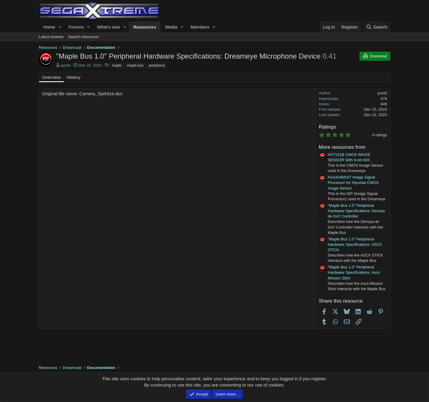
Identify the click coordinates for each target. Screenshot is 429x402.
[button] (60, 26)
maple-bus (135, 65)
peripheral (157, 65)
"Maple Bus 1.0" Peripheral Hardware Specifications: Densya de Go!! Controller (356, 210)
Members (200, 26)
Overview (51, 77)
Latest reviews (51, 37)
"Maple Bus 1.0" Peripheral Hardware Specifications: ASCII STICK (355, 244)
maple (117, 65)
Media (171, 26)
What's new (108, 26)
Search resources (83, 37)
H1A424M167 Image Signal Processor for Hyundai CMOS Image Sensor (353, 182)
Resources (144, 26)
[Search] (376, 26)
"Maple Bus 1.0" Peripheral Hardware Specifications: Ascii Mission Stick (354, 272)
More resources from (342, 147)
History (74, 77)
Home (49, 26)
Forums (76, 26)
